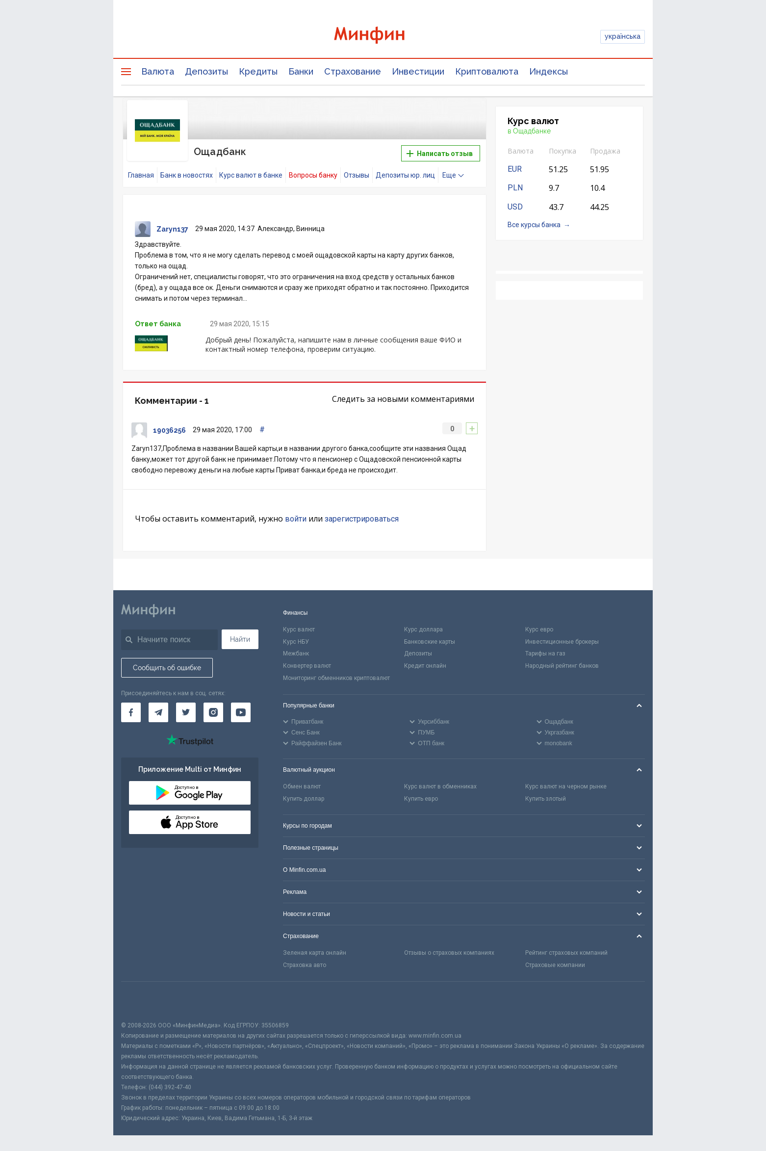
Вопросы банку (313, 175)
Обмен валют (302, 786)
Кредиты (258, 71)
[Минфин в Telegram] (158, 712)
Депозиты (206, 71)
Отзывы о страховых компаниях (449, 952)
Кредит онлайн (425, 665)
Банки (300, 71)
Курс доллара (423, 629)
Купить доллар (303, 798)
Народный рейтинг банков (562, 665)
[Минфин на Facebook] (131, 712)
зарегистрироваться (362, 518)
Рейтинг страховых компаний (566, 952)
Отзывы (356, 175)
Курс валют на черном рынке (566, 786)
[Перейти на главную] (383, 36)
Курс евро (539, 629)
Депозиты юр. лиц (405, 175)
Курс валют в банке (250, 175)
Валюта (157, 71)
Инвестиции (418, 71)
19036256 (169, 430)
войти (295, 518)
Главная (141, 175)
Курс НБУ (296, 641)
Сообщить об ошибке (167, 668)
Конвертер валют (307, 665)
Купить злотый (545, 798)
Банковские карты (429, 641)
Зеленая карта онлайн (314, 952)
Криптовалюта (486, 71)
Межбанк (296, 653)
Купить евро (421, 798)
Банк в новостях (186, 175)
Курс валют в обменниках (440, 786)
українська (622, 36)
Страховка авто (304, 965)
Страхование (352, 71)
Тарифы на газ (545, 653)
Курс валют (299, 629)
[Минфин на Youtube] (241, 712)
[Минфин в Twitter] (186, 712)
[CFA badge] (143, 1001)
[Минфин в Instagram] (213, 712)
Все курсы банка (534, 225)
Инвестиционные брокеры (562, 641)
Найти (240, 639)
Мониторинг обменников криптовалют (336, 678)
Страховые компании (555, 965)
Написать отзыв (440, 153)
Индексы (548, 71)
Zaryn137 (172, 229)
